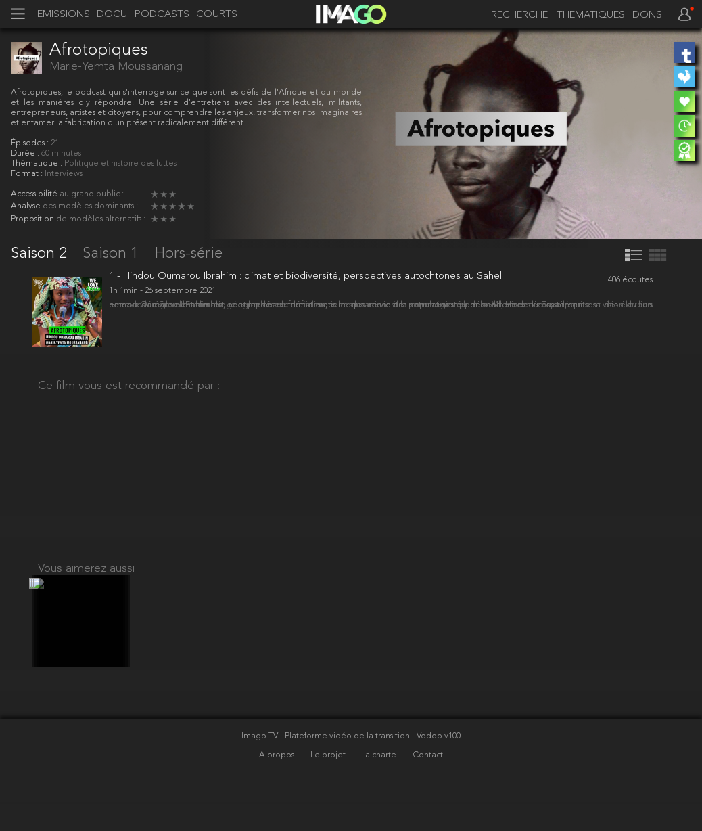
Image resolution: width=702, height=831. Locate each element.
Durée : (26, 154)
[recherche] (515, 16)
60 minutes (61, 154)
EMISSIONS (63, 15)
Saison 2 (41, 253)
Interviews (64, 174)
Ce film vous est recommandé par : (129, 397)
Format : (28, 174)
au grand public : (92, 194)
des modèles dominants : (90, 206)
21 (55, 143)
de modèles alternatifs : (100, 219)
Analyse (27, 206)
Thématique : (37, 164)
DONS (647, 15)
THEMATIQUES (591, 15)
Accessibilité (35, 194)
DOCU (112, 15)
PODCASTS (162, 15)
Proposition (33, 219)
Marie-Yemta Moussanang (116, 66)
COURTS (216, 15)
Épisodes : (31, 143)
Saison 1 (113, 253)
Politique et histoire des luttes (120, 164)
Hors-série (189, 253)
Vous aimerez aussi (86, 675)
